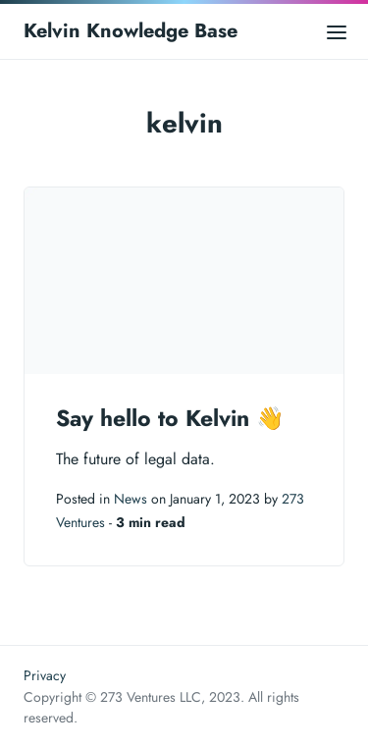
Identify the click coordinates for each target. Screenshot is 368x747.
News (130, 498)
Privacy (45, 675)
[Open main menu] (336, 31)
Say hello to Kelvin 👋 (170, 418)
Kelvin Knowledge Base (130, 31)
